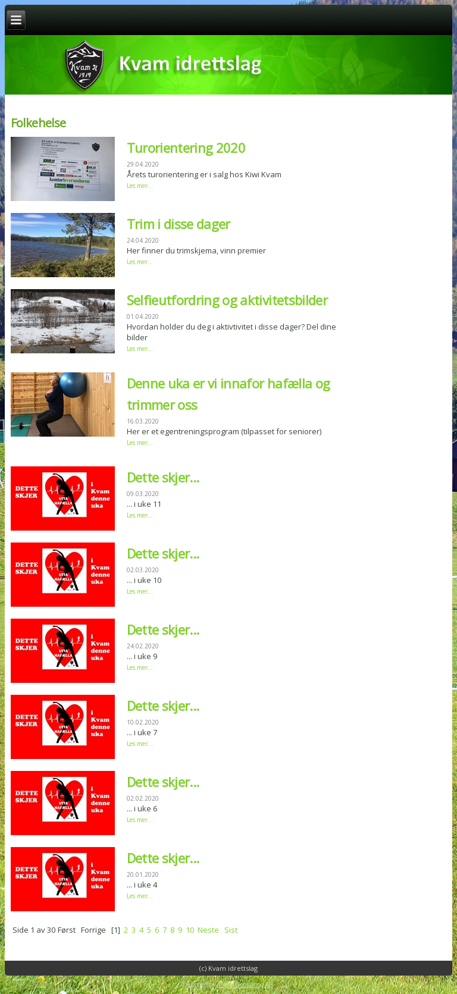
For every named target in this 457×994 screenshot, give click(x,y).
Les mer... (140, 185)
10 (190, 929)
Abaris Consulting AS (245, 985)
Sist (230, 929)
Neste (208, 929)
